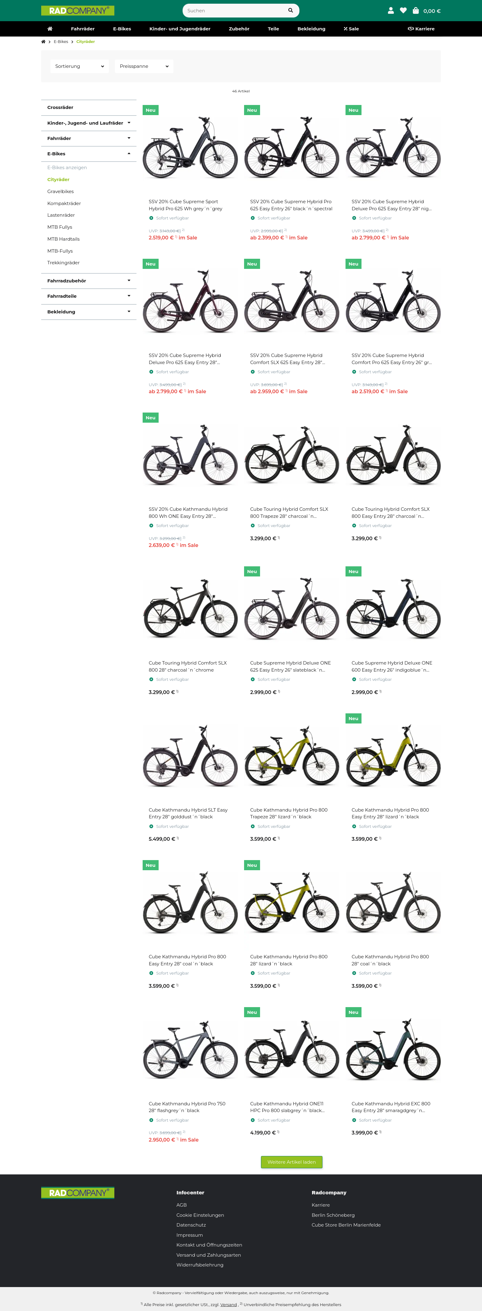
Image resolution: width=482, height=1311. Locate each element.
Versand (228, 1304)
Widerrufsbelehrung (199, 1265)
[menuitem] (50, 29)
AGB (181, 1205)
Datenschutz (191, 1225)
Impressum (189, 1235)
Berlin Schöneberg (333, 1215)
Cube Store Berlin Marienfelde (346, 1225)
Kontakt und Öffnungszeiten (209, 1245)
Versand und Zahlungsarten (208, 1255)
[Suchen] (232, 10)
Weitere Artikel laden (291, 1162)
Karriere (321, 1205)
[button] (391, 10)
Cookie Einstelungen (200, 1215)
